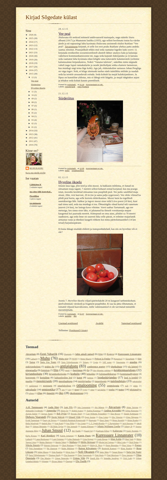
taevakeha (101, 390)
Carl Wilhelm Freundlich (96, 414)
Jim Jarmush (72, 426)
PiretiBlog (34, 196)
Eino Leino (103, 417)
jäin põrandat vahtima (102, 370)
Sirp (139, 359)
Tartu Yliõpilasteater (69, 362)
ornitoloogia (113, 385)
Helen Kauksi (132, 420)
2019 (31, 59)
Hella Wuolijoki (32, 423)
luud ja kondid (131, 377)
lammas (90, 378)
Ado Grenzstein (84, 407)
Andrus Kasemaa (93, 411)
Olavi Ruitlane (83, 87)
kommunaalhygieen (129, 374)
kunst (79, 377)
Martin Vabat (60, 442)
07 (32, 105)
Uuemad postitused (68, 323)
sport (77, 389)
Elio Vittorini (117, 417)
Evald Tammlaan (32, 420)
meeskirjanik (70, 87)
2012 (31, 137)
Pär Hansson (52, 448)
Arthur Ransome (131, 411)
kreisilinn (44, 377)
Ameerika (51, 410)
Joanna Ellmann (87, 426)
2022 (31, 49)
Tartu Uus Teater (48, 362)
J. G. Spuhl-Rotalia (96, 423)
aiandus (68, 316)
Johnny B (128, 426)
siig (69, 390)
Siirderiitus (36, 84)
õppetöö (51, 393)
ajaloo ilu (49, 366)
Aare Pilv (68, 407)
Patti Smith (81, 445)
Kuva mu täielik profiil (36, 173)
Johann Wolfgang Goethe (108, 426)
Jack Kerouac (127, 423)
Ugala (95, 362)
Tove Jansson (127, 455)
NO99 (74, 359)
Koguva (110, 354)
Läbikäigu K (36, 184)
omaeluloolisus (78, 170)
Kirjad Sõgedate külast (51, 17)
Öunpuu (69, 461)
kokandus (90, 374)
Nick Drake (133, 442)
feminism (45, 370)
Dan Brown (115, 414)
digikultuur (116, 366)
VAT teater (107, 362)
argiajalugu (69, 366)
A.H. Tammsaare (34, 407)
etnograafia (31, 370)
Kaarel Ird (88, 431)
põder (135, 386)
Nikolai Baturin (33, 445)
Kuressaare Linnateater (130, 354)
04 (32, 116)
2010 (31, 145)
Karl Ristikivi (48, 435)
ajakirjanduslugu (33, 366)
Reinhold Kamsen (109, 448)
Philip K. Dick (96, 445)
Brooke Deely (76, 414)
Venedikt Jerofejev (111, 458)
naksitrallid (137, 381)
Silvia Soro (70, 452)
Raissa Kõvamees (87, 448)
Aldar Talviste (132, 407)
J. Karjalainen (113, 423)
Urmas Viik (79, 458)
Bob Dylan (62, 414)
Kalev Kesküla (132, 431)
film (55, 370)
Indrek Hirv (46, 423)
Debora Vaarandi (36, 417)
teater (121, 389)
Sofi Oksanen (86, 451)
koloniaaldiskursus (107, 374)
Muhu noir (63, 359)
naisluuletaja (118, 381)
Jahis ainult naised (84, 354)
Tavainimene (71, 46)
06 (32, 109)
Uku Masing (45, 458)
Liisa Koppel (88, 439)
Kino (100, 354)
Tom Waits (99, 455)
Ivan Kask (59, 423)
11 (32, 91)
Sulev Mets (104, 452)
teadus (112, 389)
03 (32, 120)
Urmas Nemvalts (62, 458)
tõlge (39, 393)
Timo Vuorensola (85, 455)
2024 (31, 42)
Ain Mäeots (99, 407)
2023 (31, 45)
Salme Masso (42, 452)
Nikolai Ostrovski (51, 445)
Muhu (67, 170)
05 (32, 113)
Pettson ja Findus (102, 359)
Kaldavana (117, 431)
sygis (85, 390)
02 (32, 123)
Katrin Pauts (84, 435)
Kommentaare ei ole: (94, 84)
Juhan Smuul (52, 430)
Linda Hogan (102, 439)
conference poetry (96, 366)
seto (63, 390)
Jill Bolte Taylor (56, 426)
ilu (88, 370)
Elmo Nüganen (132, 417)
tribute (31, 393)
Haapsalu (68, 354)
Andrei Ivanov (77, 411)
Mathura (73, 442)
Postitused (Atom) (78, 330)
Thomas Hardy (55, 455)
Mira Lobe (121, 442)
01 (32, 127)
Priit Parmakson (35, 448)
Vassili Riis (94, 458)
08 (32, 102)
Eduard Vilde (75, 417)
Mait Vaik (129, 439)
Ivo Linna (82, 423)
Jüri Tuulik (76, 431)
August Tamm (47, 414)
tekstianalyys (135, 389)
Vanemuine (120, 362)
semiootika (48, 389)
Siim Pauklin (57, 452)
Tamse (32, 362)
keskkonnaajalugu (125, 370)
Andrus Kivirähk (112, 410)
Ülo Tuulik (81, 461)
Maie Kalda (116, 439)
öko (75, 316)
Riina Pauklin (126, 448)
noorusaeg (47, 386)
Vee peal (34, 81)
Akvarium (31, 354)
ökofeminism (76, 393)
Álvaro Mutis (57, 461)
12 (32, 77)
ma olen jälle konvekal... (41, 191)
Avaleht (99, 323)
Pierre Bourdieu (112, 445)
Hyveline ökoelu (38, 88)
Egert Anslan (90, 417)
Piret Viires (126, 445)
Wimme (45, 461)
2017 (31, 67)
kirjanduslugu (34, 373)
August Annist (31, 414)
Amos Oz (64, 411)
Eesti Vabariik (48, 353)
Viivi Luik (127, 458)
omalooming (86, 385)
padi (126, 386)
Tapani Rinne (117, 452)
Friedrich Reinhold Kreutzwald (72, 420)
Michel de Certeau (106, 442)
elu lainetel (133, 366)
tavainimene (35, 203)
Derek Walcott (57, 417)
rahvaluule (31, 389)
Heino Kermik (118, 420)
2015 (31, 73)
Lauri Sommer (58, 439)
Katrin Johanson (67, 436)
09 (32, 98)
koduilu (75, 373)
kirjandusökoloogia (57, 374)
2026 (31, 35)
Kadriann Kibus (102, 431)
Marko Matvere (45, 442)
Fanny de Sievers (50, 420)
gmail (67, 370)
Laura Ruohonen (42, 439)
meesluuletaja (65, 381)
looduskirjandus (107, 377)
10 (32, 95)
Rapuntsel (118, 359)
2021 (31, 52)
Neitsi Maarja (85, 359)
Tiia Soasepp (69, 455)
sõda (92, 390)
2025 (31, 38)
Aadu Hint (53, 407)
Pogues (138, 445)
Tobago (86, 362)
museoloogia (101, 381)
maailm (29, 381)
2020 (31, 56)
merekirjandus (84, 381)
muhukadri (36, 168)
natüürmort (33, 386)
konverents (31, 377)
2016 (31, 70)
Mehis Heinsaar (88, 442)
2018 (31, 63)
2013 (31, 134)
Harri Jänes (104, 420)
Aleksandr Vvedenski (34, 411)
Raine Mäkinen (67, 448)
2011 (31, 141)
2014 (31, 130)
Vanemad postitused (131, 323)
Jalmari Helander (40, 426)
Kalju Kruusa (31, 436)
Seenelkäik (129, 359)
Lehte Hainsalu (73, 439)
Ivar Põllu (70, 423)
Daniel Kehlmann (131, 414)
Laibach (34, 359)
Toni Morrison (113, 455)
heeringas (78, 370)
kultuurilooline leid (63, 377)
